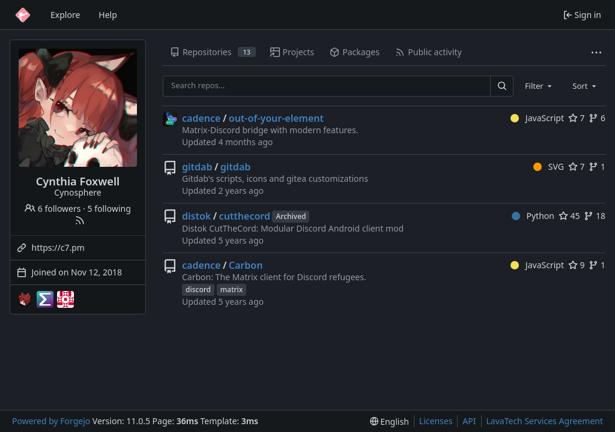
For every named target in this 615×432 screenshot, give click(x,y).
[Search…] (501, 86)
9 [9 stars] (576, 265)
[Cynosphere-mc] (24, 299)
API (469, 421)
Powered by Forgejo (51, 421)
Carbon (246, 265)
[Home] (23, 15)
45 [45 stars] (569, 215)
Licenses (436, 421)
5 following (109, 208)
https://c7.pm (58, 247)
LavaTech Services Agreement (544, 421)
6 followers (52, 208)
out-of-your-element (276, 118)
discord (198, 289)
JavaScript (537, 118)
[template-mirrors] (65, 299)
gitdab (197, 167)
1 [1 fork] (597, 166)
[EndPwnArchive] (45, 299)
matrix (231, 289)
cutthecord (244, 216)
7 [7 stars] (576, 118)
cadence (201, 118)
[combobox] (539, 85)
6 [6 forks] (597, 118)
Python (533, 215)
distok (196, 216)
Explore (65, 14)
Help (107, 14)
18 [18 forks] (594, 215)
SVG (548, 166)
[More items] (596, 52)
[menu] (389, 421)
